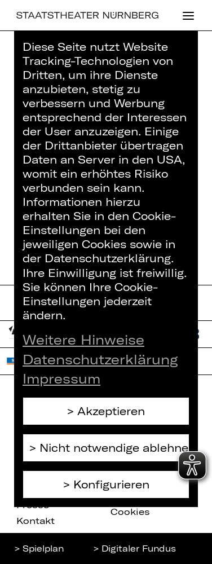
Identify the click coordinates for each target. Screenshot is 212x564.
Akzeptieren (111, 410)
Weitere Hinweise (83, 339)
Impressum (61, 378)
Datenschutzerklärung (100, 359)
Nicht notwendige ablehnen (114, 447)
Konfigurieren (111, 484)
